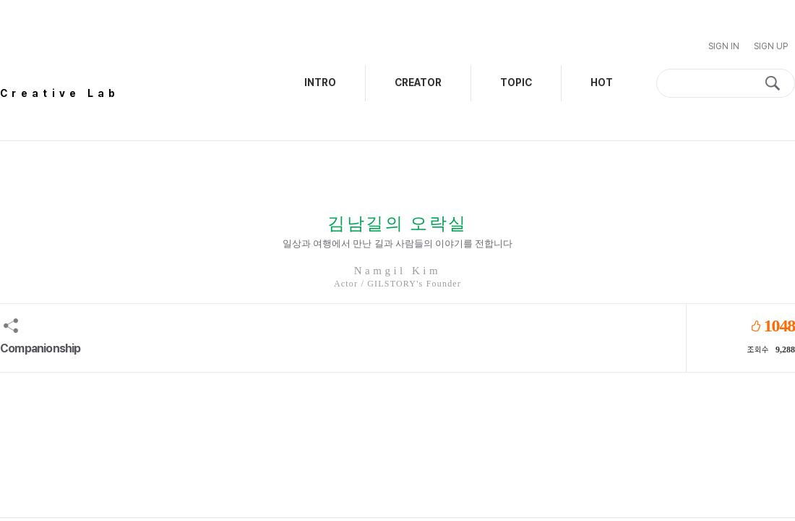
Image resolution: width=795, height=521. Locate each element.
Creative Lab (60, 93)
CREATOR (418, 82)
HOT (601, 82)
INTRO (320, 82)
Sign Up (771, 46)
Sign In (723, 46)
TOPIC (516, 82)
